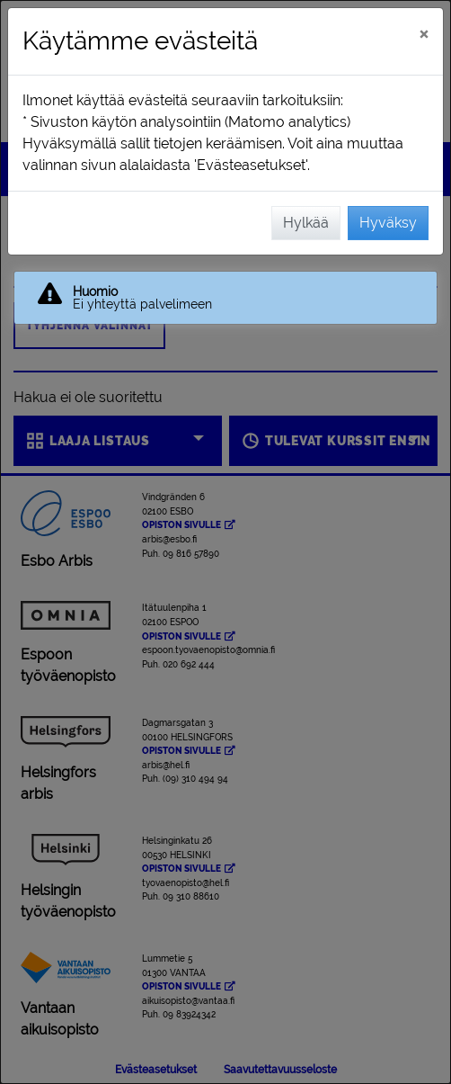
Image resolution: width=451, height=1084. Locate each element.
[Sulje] (423, 33)
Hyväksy (388, 222)
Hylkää (306, 222)
